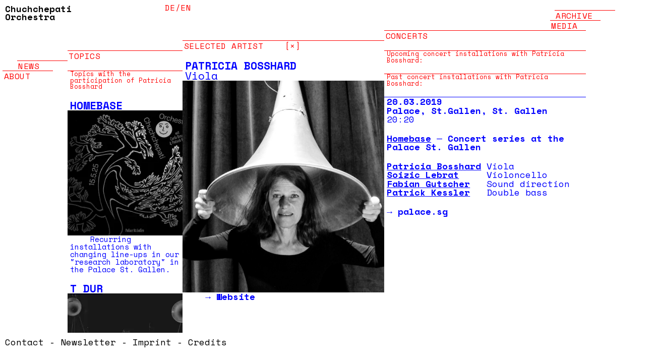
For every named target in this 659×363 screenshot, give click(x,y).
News (28, 60)
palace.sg (423, 211)
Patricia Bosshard (434, 165)
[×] (293, 40)
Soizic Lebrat (423, 174)
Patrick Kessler (428, 192)
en (186, 8)
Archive (574, 10)
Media (564, 20)
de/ (173, 8)
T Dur (86, 288)
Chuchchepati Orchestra (38, 12)
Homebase (96, 105)
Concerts (407, 30)
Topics (84, 50)
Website (235, 296)
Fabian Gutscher (428, 183)
